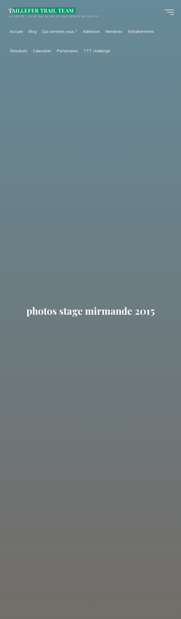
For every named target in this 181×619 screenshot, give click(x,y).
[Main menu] (168, 12)
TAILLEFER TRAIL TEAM (42, 11)
